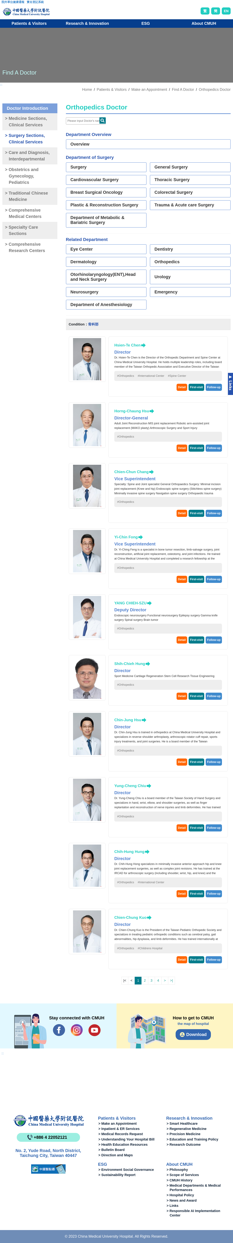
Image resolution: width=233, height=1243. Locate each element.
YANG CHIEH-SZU (130, 603)
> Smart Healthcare (182, 1124)
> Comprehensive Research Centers (25, 247)
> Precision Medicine (183, 1134)
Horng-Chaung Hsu (131, 411)
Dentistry (163, 249)
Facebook (59, 1030)
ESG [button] (145, 23)
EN (226, 11)
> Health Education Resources (122, 1145)
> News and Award (182, 1200)
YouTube (94, 1030)
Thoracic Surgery (172, 179)
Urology (162, 276)
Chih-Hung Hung (129, 851)
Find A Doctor (183, 89)
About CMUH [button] (204, 23)
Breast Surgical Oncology (97, 192)
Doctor (102, 120)
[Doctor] (86, 120)
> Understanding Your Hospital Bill (126, 1139)
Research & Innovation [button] (87, 23)
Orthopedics (167, 261)
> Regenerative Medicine (187, 1129)
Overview (80, 144)
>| (171, 980)
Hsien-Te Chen (127, 345)
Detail (182, 387)
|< (124, 980)
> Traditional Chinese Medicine (26, 196)
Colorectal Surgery (173, 192)
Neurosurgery (84, 292)
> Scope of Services (183, 1175)
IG (77, 1030)
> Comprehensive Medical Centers (23, 213)
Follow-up (214, 387)
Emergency (166, 292)
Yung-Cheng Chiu (130, 786)
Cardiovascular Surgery (95, 179)
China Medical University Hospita (48, 1120)
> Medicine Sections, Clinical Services (26, 121)
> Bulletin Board (111, 1150)
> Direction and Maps (115, 1155)
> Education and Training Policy (192, 1139)
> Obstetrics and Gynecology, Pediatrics (21, 176)
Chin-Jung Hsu (127, 720)
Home (87, 89)
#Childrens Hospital (150, 948)
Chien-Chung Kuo (130, 917)
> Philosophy (177, 1170)
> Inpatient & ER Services (119, 1129)
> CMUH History (180, 1180)
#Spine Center (177, 375)
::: (4, 3)
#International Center (151, 375)
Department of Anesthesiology (101, 304)
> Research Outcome (184, 1145)
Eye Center (82, 249)
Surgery (79, 167)
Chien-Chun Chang (131, 472)
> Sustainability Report (116, 1175)
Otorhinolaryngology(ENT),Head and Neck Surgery (103, 277)
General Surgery (171, 167)
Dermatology (84, 261)
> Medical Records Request (120, 1134)
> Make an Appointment (117, 1124)
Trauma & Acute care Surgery (184, 205)
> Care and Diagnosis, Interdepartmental (27, 155)
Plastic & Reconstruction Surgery (104, 205)
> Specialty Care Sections (21, 230)
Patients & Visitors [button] (29, 23)
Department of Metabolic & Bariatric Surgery (98, 220)
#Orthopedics (125, 375)
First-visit (196, 387)
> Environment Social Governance (126, 1170)
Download (196, 1034)
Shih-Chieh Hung (129, 664)
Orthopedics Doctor (215, 89)
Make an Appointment (149, 89)
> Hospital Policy (180, 1195)
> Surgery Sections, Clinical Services (25, 138)
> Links (172, 1206)
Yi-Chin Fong (126, 537)
